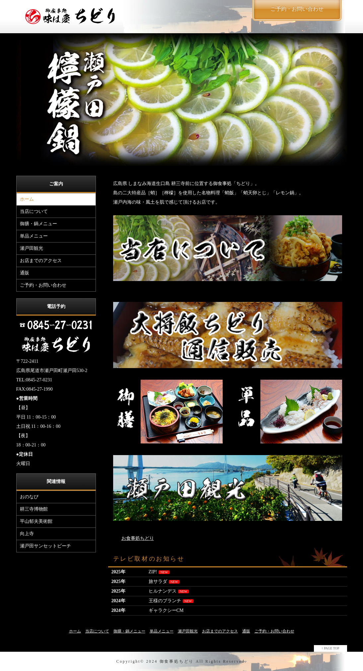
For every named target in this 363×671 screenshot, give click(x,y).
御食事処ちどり (177, 661)
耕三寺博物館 (34, 509)
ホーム (27, 199)
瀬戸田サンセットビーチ (45, 545)
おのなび (29, 496)
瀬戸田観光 (31, 248)
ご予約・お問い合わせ (43, 285)
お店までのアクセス (41, 260)
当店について (34, 211)
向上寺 (27, 533)
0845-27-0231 (39, 379)
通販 (24, 272)
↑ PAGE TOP (330, 648)
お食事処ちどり (137, 538)
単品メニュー (34, 236)
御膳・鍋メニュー (38, 223)
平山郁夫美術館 (36, 521)
